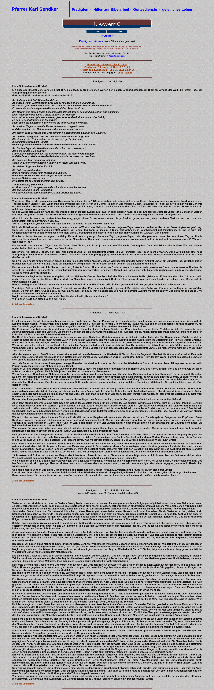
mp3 (120, 72)
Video (128, 72)
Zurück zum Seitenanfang (23, 304)
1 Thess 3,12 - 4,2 (115, 312)
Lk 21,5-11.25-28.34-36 (116, 490)
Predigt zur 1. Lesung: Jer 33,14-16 (107, 64)
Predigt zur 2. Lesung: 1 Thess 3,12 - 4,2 (107, 67)
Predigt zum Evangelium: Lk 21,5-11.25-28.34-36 (107, 70)
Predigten (107, 35)
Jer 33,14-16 (115, 81)
